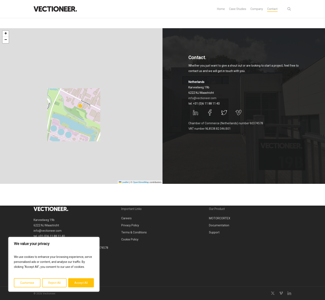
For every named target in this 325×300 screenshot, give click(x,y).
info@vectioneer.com (202, 98)
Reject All (54, 282)
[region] (53, 264)
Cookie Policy (129, 239)
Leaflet (124, 182)
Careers (126, 218)
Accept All (81, 282)
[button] (81, 106)
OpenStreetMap (141, 182)
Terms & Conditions (134, 232)
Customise (27, 282)
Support (214, 232)
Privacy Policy (130, 225)
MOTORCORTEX (219, 218)
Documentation (219, 225)
